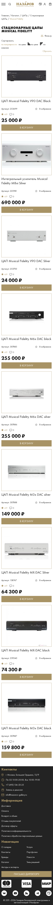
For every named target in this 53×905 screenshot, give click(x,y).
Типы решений (33, 862)
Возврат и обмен (9, 815)
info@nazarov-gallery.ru (14, 794)
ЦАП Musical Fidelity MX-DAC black (25, 650)
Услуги (30, 847)
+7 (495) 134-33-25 (12, 784)
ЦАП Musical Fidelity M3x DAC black (26, 728)
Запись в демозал (12, 790)
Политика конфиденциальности (16, 831)
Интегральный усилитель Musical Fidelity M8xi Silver (24, 181)
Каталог (5, 862)
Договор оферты (9, 825)
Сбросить (47, 51)
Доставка (6, 805)
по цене (22, 44)
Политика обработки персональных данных (21, 836)
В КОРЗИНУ (26, 127)
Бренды (4, 857)
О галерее (6, 847)
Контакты (5, 852)
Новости (31, 857)
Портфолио (32, 852)
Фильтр (46, 35)
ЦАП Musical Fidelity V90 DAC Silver (25, 261)
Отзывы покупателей (11, 820)
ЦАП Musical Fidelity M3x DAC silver (26, 494)
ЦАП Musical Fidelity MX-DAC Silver (25, 572)
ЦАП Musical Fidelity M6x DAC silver (26, 416)
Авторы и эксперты (10, 867)
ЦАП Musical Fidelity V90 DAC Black (26, 101)
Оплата (5, 810)
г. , (20, 774)
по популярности (9, 44)
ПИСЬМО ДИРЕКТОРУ (26, 874)
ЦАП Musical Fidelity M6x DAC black (26, 339)
